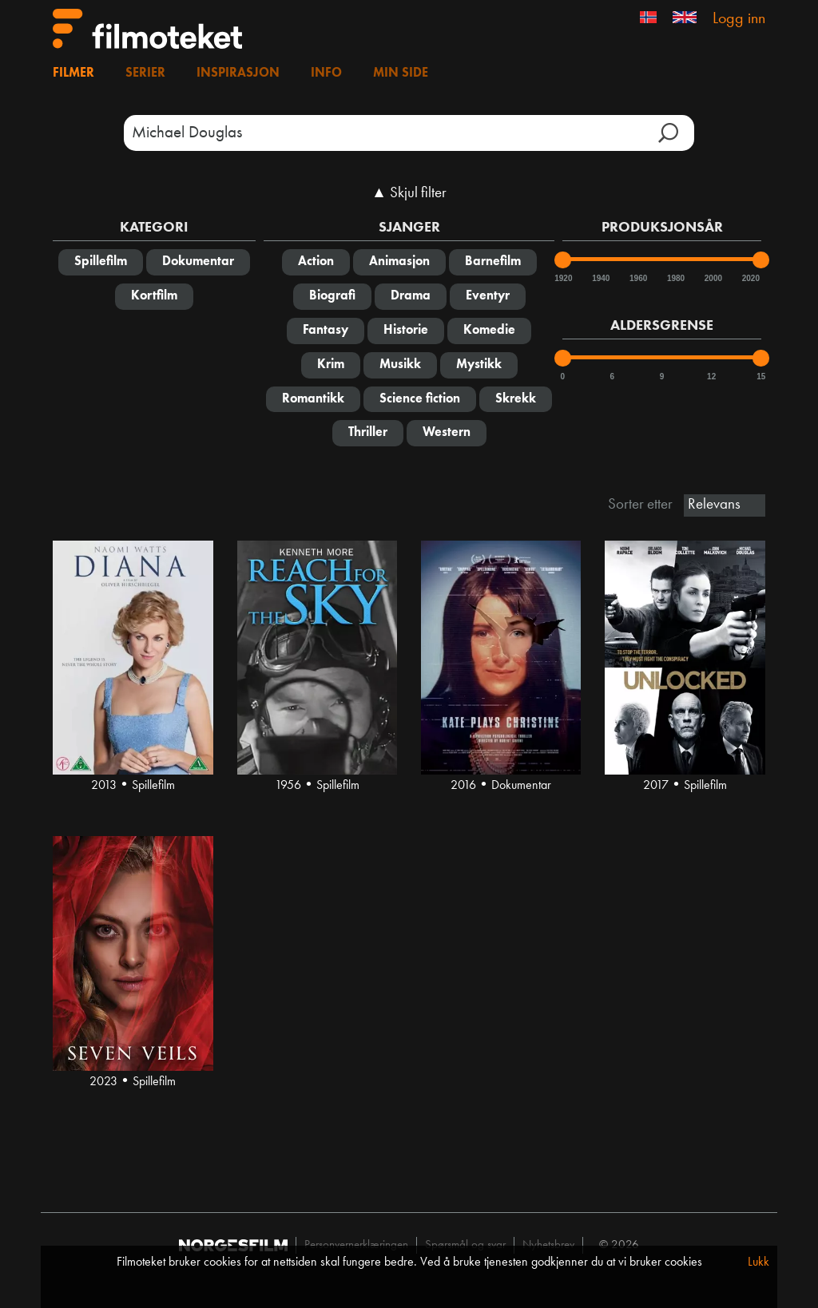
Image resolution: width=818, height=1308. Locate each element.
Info (326, 73)
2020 (750, 278)
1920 (562, 278)
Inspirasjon (238, 73)
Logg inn (739, 19)
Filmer (73, 73)
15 (760, 376)
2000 (713, 278)
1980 (675, 278)
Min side (400, 73)
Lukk (758, 1262)
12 (711, 376)
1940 (600, 278)
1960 (637, 278)
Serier (145, 73)
